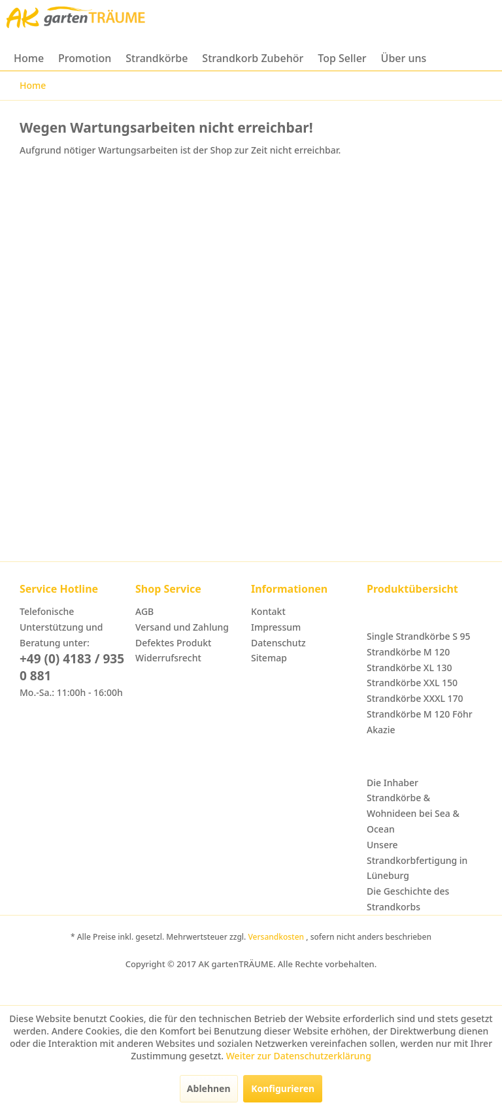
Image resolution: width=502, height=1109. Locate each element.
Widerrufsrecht (168, 658)
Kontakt (268, 611)
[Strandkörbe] (156, 58)
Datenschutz (278, 643)
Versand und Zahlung (182, 627)
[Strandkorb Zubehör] (252, 58)
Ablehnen (209, 1088)
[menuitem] (29, 58)
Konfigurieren (282, 1088)
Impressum (276, 627)
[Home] (29, 58)
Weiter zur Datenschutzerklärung (298, 1056)
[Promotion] (84, 58)
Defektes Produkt (173, 643)
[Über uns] (404, 58)
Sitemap (269, 658)
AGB (144, 611)
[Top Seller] (341, 58)
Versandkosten (277, 936)
